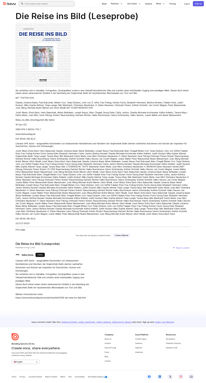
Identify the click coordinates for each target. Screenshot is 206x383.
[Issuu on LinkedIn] (160, 377)
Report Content (51, 377)
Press (107, 352)
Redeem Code (171, 348)
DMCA (62, 377)
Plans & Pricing (110, 348)
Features (138, 343)
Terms (14, 377)
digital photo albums (122, 322)
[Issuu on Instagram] (181, 377)
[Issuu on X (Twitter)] (170, 377)
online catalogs (103, 322)
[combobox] (49, 3)
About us (108, 339)
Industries (139, 352)
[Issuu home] (9, 3)
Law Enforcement (35, 377)
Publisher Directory (173, 343)
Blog (106, 357)
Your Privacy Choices (97, 377)
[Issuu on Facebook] (149, 377)
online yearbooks (86, 322)
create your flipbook (164, 322)
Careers (108, 343)
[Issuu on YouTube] (191, 377)
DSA (70, 377)
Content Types (140, 339)
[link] (104, 3)
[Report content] (181, 247)
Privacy (22, 377)
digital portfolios (69, 322)
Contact (108, 361)
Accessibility (80, 377)
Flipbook (138, 348)
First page (20, 229)
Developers (170, 339)
